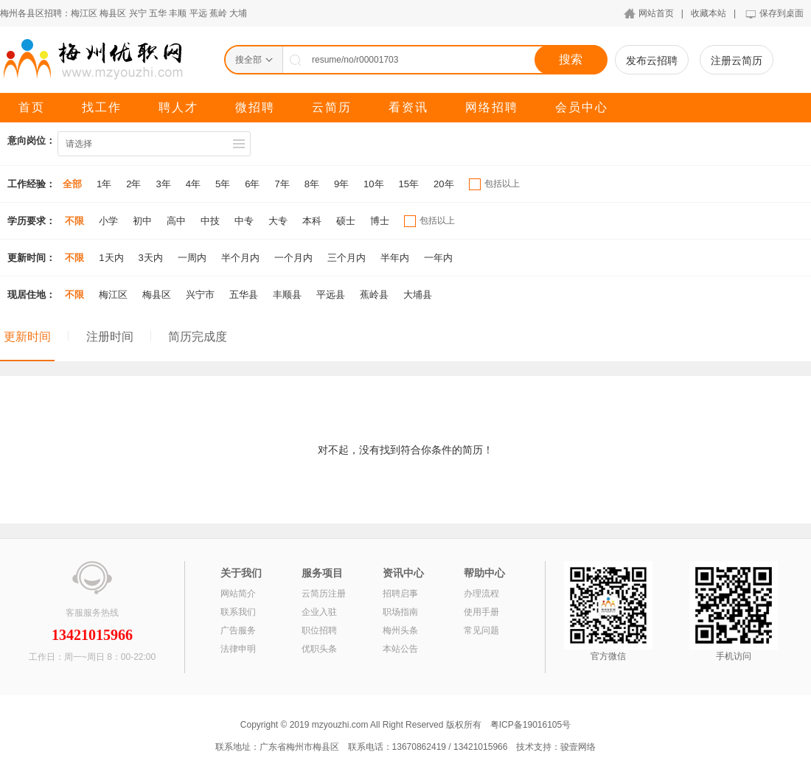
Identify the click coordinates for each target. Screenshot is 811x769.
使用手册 (481, 612)
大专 (278, 220)
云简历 (332, 107)
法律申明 (238, 649)
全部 (72, 183)
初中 (142, 220)
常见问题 (481, 630)
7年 (281, 183)
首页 (31, 107)
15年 (409, 183)
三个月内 (346, 257)
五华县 (243, 294)
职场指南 (400, 612)
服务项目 (322, 573)
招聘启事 (400, 593)
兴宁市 (200, 294)
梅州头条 (400, 630)
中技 (210, 220)
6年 (252, 183)
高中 (176, 220)
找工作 (102, 107)
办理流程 (481, 593)
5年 (222, 183)
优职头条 (319, 649)
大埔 (238, 13)
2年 (133, 183)
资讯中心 (403, 573)
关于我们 (241, 573)
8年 (311, 183)
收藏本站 (708, 13)
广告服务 (238, 630)
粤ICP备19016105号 (530, 725)
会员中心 (581, 107)
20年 (443, 183)
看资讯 (408, 107)
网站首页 (656, 13)
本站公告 (400, 649)
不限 (74, 220)
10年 (373, 183)
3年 (163, 183)
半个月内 (240, 257)
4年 (193, 183)
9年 (341, 183)
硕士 (345, 220)
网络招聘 (491, 107)
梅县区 (113, 13)
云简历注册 (324, 593)
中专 (244, 220)
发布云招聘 (652, 60)
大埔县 (417, 294)
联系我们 (238, 612)
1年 (104, 183)
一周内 (192, 257)
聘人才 (178, 107)
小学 (108, 220)
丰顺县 (287, 294)
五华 (158, 13)
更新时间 (27, 336)
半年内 (394, 257)
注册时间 (109, 336)
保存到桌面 (781, 13)
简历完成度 (197, 336)
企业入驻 (319, 612)
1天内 (111, 257)
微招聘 (255, 107)
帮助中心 (484, 573)
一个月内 (293, 257)
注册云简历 (736, 60)
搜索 (570, 59)
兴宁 (138, 13)
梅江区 (84, 13)
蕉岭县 (374, 294)
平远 (198, 13)
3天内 (151, 257)
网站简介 (238, 593)
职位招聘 (319, 630)
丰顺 (178, 13)
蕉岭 (218, 13)
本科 (311, 220)
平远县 (330, 294)
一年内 (438, 257)
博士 (379, 220)
